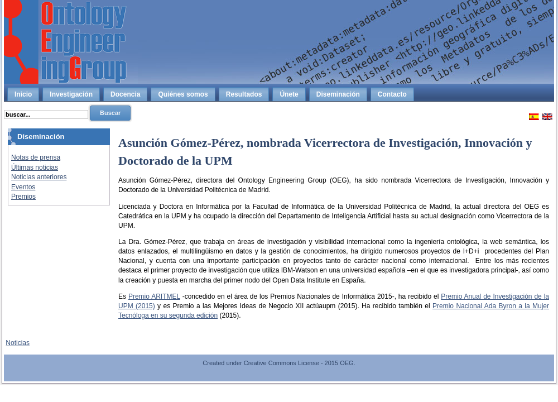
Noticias (18, 343)
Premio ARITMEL (154, 296)
